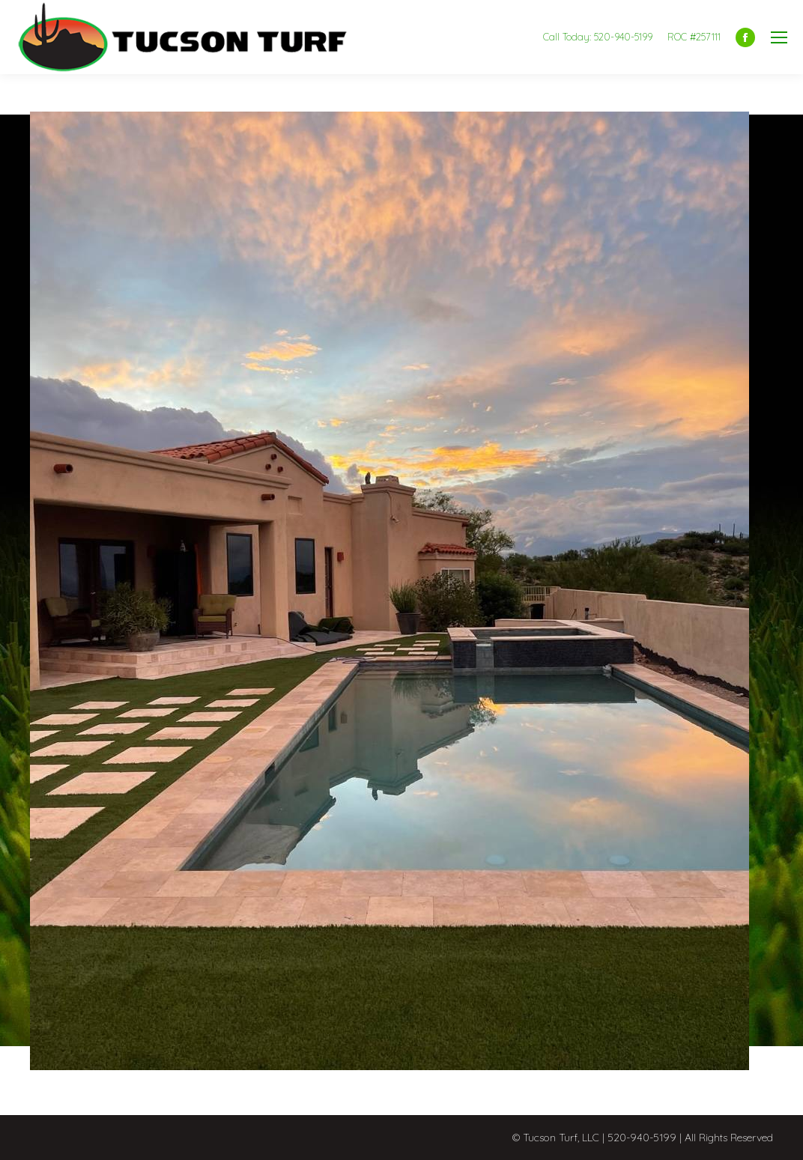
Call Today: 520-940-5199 (597, 37)
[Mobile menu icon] (779, 37)
